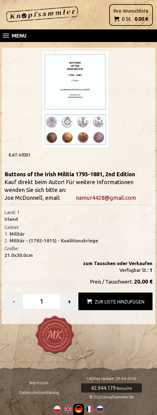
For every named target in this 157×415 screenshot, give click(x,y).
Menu (14, 35)
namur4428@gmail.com (106, 197)
